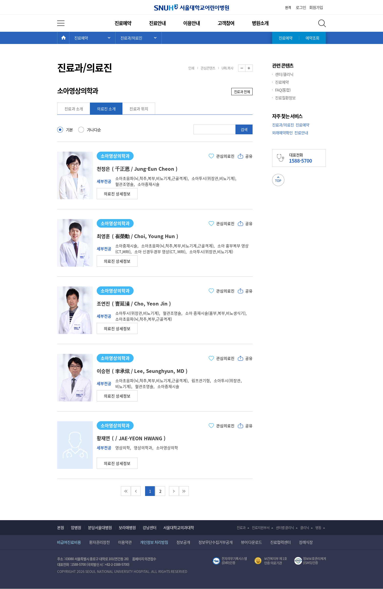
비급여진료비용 (69, 542)
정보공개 (183, 542)
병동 (318, 527)
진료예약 (123, 23)
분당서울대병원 (100, 527)
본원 (60, 527)
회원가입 (316, 7)
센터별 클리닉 (285, 527)
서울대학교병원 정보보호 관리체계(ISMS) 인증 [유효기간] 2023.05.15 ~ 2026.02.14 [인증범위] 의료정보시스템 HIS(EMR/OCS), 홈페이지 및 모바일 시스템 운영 (310, 561)
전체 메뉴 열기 (60, 23)
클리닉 (304, 527)
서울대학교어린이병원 (191, 7)
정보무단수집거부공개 (215, 542)
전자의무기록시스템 (229, 561)
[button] (117, 193)
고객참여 (226, 23)
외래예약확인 (282, 133)
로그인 (301, 7)
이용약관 (125, 542)
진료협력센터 (280, 542)
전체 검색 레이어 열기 (322, 23)
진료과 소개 (73, 109)
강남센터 (149, 527)
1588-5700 (78, 564)
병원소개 (260, 23)
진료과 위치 (138, 109)
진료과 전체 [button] (242, 91)
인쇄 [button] (191, 67)
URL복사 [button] (227, 67)
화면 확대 (252, 68)
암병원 (76, 527)
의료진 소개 (106, 109)
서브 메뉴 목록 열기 (138, 38)
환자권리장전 (99, 542)
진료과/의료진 (283, 125)
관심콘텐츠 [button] (208, 67)
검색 (244, 129)
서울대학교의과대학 (178, 527)
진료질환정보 (285, 98)
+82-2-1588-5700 (116, 564)
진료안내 (157, 23)
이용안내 (191, 23)
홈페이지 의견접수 (144, 558)
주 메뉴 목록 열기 (92, 38)
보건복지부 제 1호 (271, 561)
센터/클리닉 (284, 74)
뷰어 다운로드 (251, 542)
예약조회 (312, 38)
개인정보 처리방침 (154, 542)
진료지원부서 (260, 527)
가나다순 (94, 130)
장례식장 (306, 542)
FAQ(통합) (282, 90)
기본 (69, 130)
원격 (288, 7)
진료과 (241, 527)
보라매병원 (127, 527)
